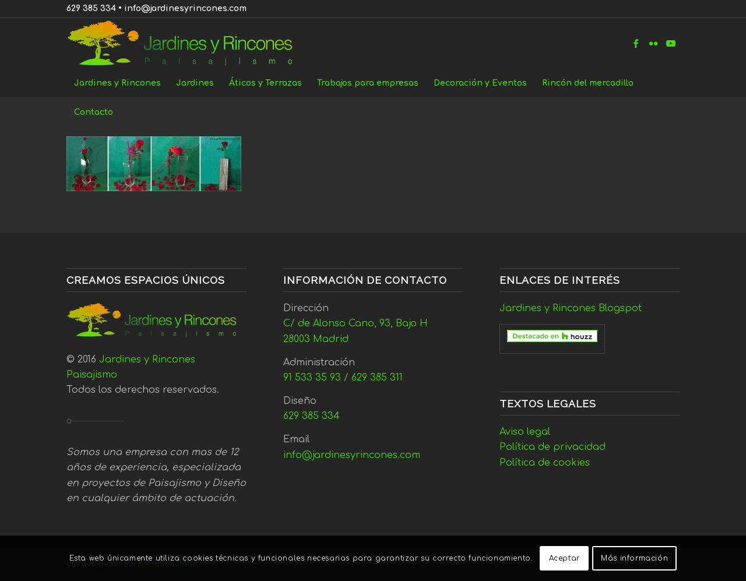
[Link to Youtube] (671, 43)
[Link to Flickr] (653, 43)
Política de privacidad (552, 447)
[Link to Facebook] (636, 43)
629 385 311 (377, 377)
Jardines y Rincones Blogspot (570, 308)
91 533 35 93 (312, 377)
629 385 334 (91, 8)
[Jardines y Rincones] (186, 43)
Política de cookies (544, 462)
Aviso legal (524, 432)
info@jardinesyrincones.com (185, 8)
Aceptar (564, 558)
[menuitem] (117, 83)
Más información (634, 558)
